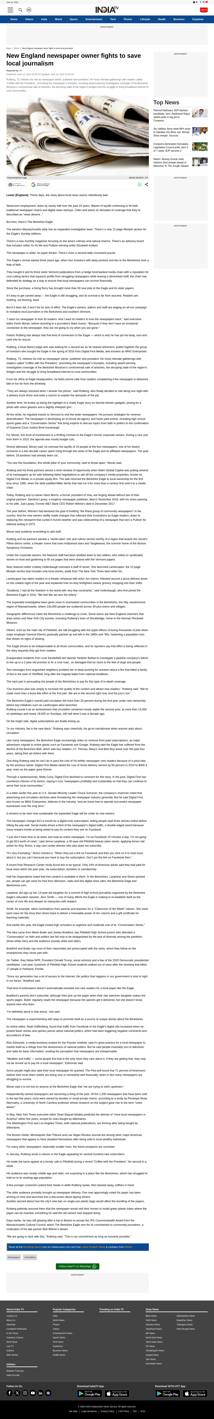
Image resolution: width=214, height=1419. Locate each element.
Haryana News (153, 1324)
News (8, 48)
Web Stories (12, 1355)
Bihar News (151, 1316)
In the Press (12, 1333)
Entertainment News (62, 1333)
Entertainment (94, 19)
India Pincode (13, 1375)
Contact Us (11, 1316)
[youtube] (33, 1393)
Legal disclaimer (89, 1411)
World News (59, 1320)
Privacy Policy (107, 1411)
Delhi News (151, 1320)
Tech (113, 19)
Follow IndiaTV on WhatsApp (77, 1266)
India (44, 19)
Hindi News (11, 1342)
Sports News (59, 1337)
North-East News (154, 1337)
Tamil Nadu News (154, 1342)
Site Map (73, 1411)
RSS (143, 1411)
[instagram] (25, 1393)
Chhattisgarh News (155, 1350)
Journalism (30, 1257)
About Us (10, 1320)
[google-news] (48, 1393)
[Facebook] (9, 1393)
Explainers (58, 1346)
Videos (29, 19)
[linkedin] (40, 1393)
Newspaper (14, 1257)
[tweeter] (17, 1393)
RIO (135, 1411)
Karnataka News (154, 1363)
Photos (128, 19)
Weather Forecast (15, 1371)
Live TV (10, 1346)
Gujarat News (152, 1355)
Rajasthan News (184, 1320)
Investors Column (14, 1337)
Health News (59, 1355)
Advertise (10, 1324)
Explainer (198, 19)
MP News (150, 1333)
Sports (74, 19)
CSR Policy (123, 1411)
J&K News (151, 1359)
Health (162, 19)
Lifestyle (145, 19)
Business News (60, 1350)
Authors (10, 1350)
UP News (150, 1346)
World (58, 19)
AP (20, 70)
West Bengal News (186, 1329)
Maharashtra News (186, 1316)
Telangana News (185, 1324)
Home (13, 19)
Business (178, 19)
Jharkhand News (154, 1329)
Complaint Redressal (16, 1329)
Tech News (58, 1342)
